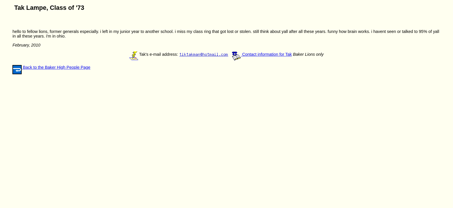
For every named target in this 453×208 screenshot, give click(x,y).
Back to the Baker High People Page (56, 67)
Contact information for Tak (262, 54)
